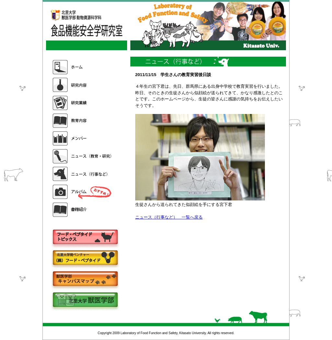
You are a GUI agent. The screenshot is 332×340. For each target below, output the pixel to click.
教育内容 (83, 120)
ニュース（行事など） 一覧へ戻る (169, 217)
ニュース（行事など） (83, 174)
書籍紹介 (83, 209)
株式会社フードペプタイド (85, 258)
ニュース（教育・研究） (83, 156)
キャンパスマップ (85, 279)
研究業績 (83, 103)
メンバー (83, 138)
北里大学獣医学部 (85, 300)
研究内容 (83, 85)
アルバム (83, 192)
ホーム (83, 67)
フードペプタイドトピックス (85, 237)
